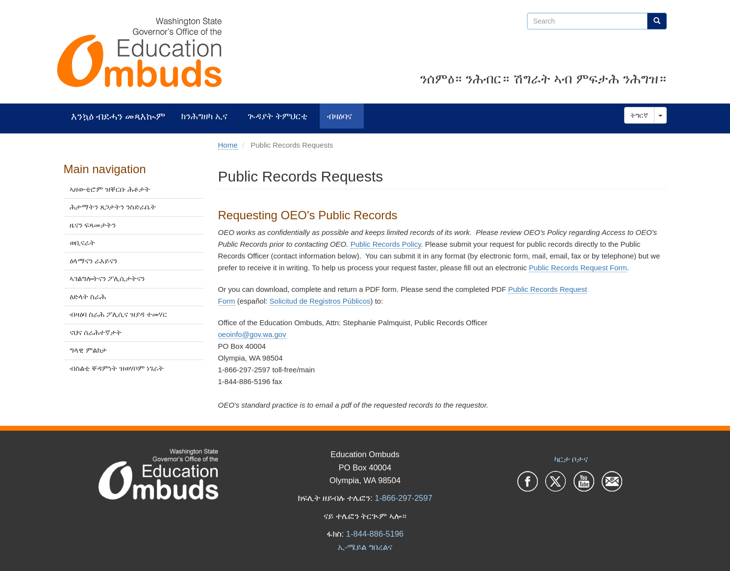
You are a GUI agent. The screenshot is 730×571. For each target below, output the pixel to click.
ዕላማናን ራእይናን (93, 261)
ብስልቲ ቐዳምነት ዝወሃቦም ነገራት (117, 368)
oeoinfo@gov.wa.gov (252, 334)
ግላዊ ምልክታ (88, 350)
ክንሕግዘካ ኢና (204, 116)
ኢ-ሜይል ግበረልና (365, 547)
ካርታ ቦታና (571, 459)
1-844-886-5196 (374, 533)
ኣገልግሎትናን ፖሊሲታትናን (107, 278)
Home (228, 145)
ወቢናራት (82, 242)
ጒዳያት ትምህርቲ (277, 116)
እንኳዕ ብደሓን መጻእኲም (118, 116)
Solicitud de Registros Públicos (320, 301)
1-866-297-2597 (403, 497)
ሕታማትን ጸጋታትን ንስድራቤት (113, 207)
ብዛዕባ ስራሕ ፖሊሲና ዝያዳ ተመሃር (119, 314)
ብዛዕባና (339, 116)
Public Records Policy (386, 244)
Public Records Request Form (578, 267)
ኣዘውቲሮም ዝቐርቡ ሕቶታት (110, 189)
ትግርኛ (639, 115)
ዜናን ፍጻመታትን (93, 225)
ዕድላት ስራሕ (88, 296)
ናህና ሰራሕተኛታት (96, 332)
